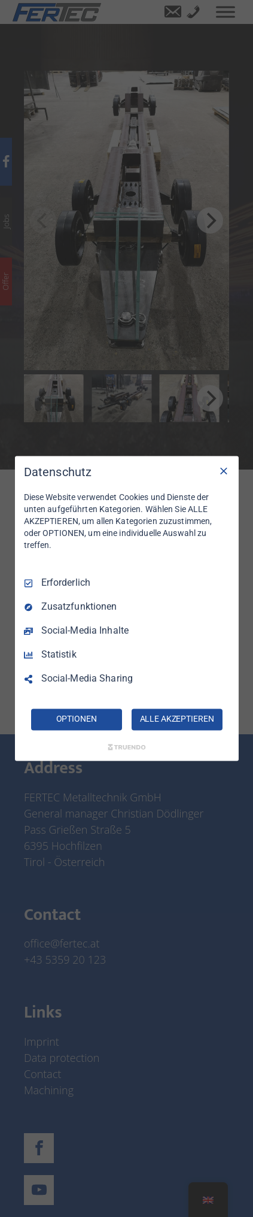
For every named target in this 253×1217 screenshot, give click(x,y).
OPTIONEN (76, 719)
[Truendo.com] (127, 747)
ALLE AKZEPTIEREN (177, 719)
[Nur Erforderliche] (224, 471)
